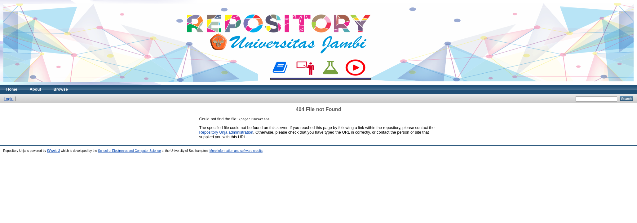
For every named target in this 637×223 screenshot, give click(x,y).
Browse (61, 89)
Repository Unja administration (226, 132)
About (35, 89)
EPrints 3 (53, 150)
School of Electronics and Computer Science (129, 150)
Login (8, 98)
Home (11, 89)
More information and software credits (236, 150)
